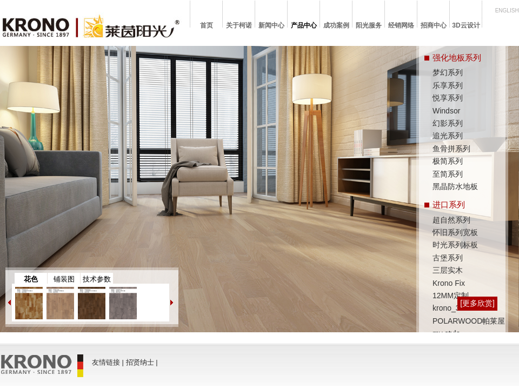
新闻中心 (271, 25)
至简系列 (447, 174)
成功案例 (336, 25)
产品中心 (304, 25)
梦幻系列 (447, 72)
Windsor (446, 110)
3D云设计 (466, 25)
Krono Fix (448, 283)
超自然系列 (451, 220)
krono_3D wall (456, 308)
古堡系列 (447, 257)
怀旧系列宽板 (455, 232)
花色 (31, 279)
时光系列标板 (455, 244)
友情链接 (106, 362)
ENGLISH (507, 11)
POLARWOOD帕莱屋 (468, 321)
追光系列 (447, 135)
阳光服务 (369, 25)
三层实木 (447, 270)
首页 (206, 25)
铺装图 (64, 279)
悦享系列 (447, 97)
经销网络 (401, 25)
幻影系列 (447, 123)
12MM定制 (450, 295)
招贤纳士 (140, 362)
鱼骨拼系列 (451, 148)
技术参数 (97, 279)
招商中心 (434, 25)
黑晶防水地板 (455, 186)
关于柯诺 (239, 25)
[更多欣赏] (477, 303)
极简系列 (447, 161)
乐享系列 (447, 85)
